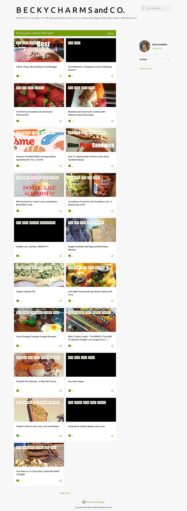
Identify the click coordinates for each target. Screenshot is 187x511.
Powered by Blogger (93, 502)
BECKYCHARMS (159, 44)
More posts (65, 493)
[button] (60, 76)
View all (110, 33)
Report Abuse (146, 68)
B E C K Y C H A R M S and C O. (70, 9)
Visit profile (157, 48)
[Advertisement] (126, 77)
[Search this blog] (159, 8)
